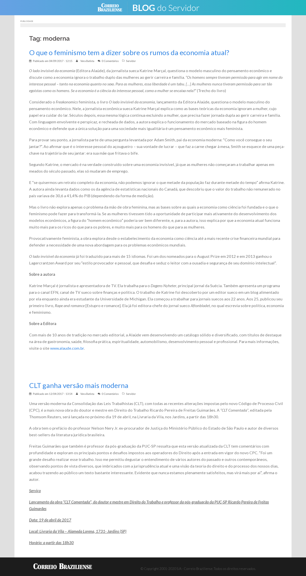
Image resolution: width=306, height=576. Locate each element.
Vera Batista (87, 61)
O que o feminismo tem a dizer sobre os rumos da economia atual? (129, 52)
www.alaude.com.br (67, 348)
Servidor (131, 61)
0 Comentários (110, 61)
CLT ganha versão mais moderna (78, 385)
